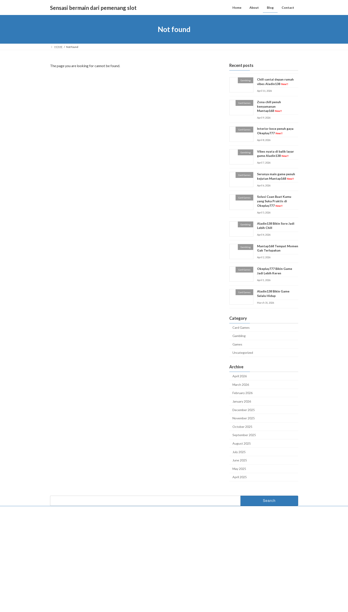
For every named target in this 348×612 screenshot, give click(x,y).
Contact (59, 510)
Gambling (239, 336)
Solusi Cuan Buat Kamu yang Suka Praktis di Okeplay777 (274, 201)
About (141, 543)
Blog (140, 550)
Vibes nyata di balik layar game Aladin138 (275, 153)
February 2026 (242, 393)
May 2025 (239, 469)
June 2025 (239, 460)
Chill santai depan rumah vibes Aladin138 (248, 540)
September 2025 (244, 435)
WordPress (154, 605)
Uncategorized (242, 353)
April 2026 (239, 376)
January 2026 (241, 401)
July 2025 (239, 452)
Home (141, 535)
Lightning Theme (174, 605)
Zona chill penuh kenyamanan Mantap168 (269, 106)
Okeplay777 (142, 570)
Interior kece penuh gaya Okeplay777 (246, 561)
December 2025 (243, 410)
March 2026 (240, 384)
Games (237, 344)
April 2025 (239, 477)
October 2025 (242, 427)
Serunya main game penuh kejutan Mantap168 (251, 582)
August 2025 (241, 443)
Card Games (241, 327)
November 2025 (243, 418)
